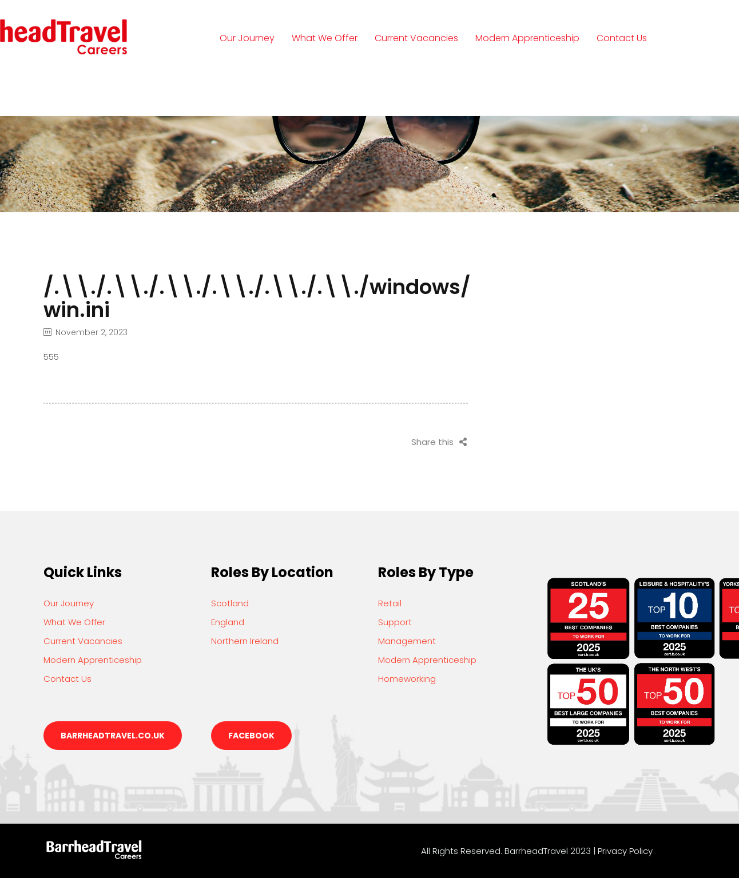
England (227, 622)
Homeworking (407, 679)
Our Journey (247, 38)
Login (243, 90)
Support (395, 622)
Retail (390, 603)
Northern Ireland (245, 641)
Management (407, 641)
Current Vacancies (416, 38)
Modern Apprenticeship (527, 38)
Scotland (230, 603)
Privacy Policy (625, 851)
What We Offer (324, 38)
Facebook (251, 735)
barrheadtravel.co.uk (113, 735)
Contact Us (622, 38)
